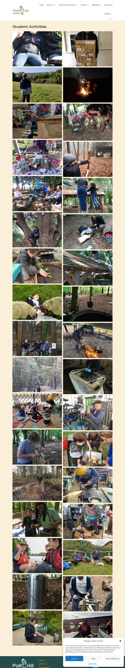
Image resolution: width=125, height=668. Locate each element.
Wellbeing (95, 5)
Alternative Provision (67, 5)
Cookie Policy (92, 664)
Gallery (107, 14)
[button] (120, 641)
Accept (74, 658)
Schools (84, 5)
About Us (50, 5)
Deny (93, 658)
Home (41, 5)
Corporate (108, 5)
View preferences (112, 658)
